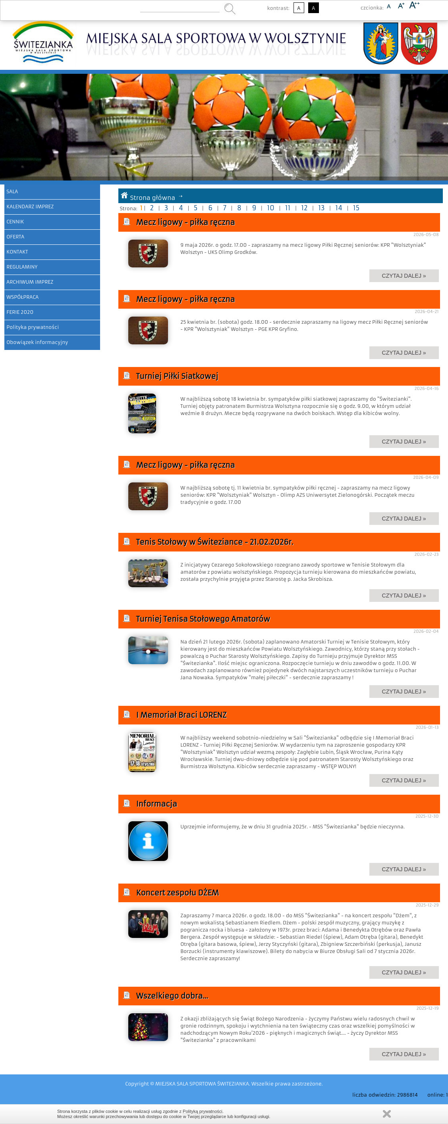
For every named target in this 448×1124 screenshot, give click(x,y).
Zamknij (387, 1114)
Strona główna (153, 198)
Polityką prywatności (202, 1111)
